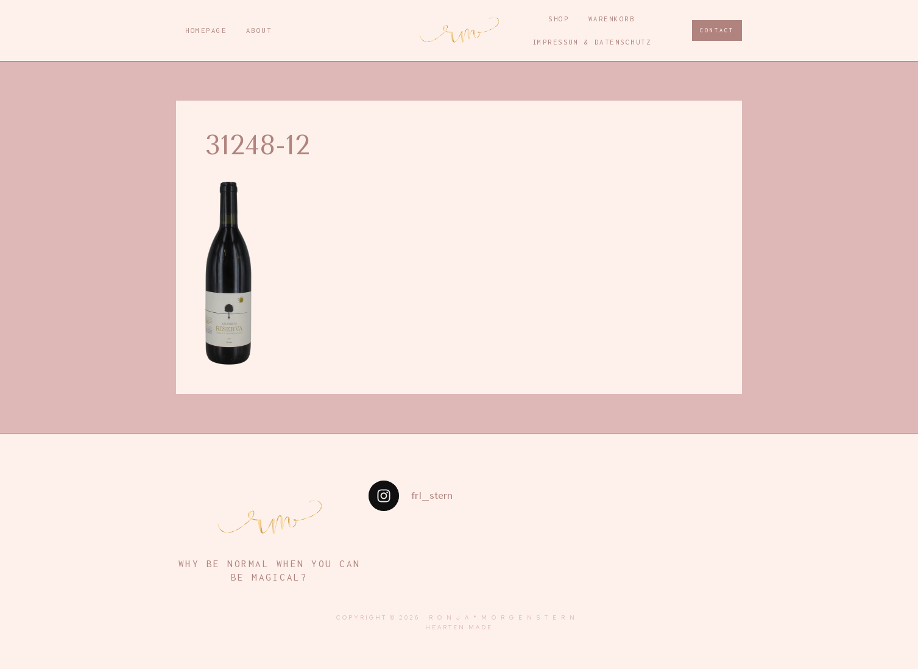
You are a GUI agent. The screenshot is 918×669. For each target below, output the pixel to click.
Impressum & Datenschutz (592, 42)
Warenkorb (611, 19)
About (259, 30)
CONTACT (717, 30)
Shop (558, 19)
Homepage (206, 30)
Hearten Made (459, 627)
